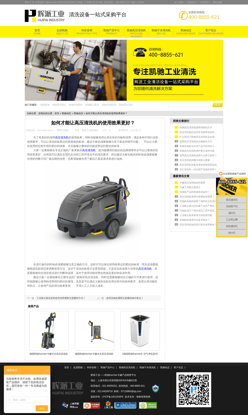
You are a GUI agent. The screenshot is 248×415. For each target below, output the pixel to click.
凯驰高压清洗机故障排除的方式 (196, 127)
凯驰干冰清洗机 (161, 30)
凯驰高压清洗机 (136, 30)
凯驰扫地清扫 (76, 104)
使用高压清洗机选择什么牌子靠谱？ (198, 155)
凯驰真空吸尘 (59, 104)
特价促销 (86, 30)
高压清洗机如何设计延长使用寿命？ (198, 224)
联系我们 (205, 2)
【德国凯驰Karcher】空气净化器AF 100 (139, 353)
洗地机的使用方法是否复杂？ (195, 220)
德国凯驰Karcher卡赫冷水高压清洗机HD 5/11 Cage (94, 353)
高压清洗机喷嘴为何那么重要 (195, 160)
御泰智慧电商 (143, 396)
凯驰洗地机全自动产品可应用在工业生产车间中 (204, 146)
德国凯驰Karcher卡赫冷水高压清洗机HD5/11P (48, 353)
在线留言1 (192, 2)
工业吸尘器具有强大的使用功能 (196, 215)
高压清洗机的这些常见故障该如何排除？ (200, 132)
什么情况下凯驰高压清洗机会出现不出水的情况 (204, 136)
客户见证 (210, 30)
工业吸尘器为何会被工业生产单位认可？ (200, 206)
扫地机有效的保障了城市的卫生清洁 (198, 201)
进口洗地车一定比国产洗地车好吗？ (198, 169)
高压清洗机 (62, 137)
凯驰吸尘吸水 (92, 104)
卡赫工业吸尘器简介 (190, 187)
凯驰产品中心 (111, 30)
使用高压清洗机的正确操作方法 (196, 141)
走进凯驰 (62, 30)
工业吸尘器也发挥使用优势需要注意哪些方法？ (60, 298)
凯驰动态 (186, 30)
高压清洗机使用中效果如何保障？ (197, 196)
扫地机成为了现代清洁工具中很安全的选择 (202, 210)
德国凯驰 (45, 104)
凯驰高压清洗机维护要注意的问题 (197, 150)
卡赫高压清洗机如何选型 (192, 182)
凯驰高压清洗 (126, 104)
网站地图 (217, 2)
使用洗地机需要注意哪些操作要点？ (124, 298)
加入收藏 (178, 2)
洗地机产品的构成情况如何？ (195, 192)
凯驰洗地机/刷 (109, 104)
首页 (37, 30)
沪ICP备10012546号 (112, 396)
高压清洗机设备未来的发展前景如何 (198, 164)
